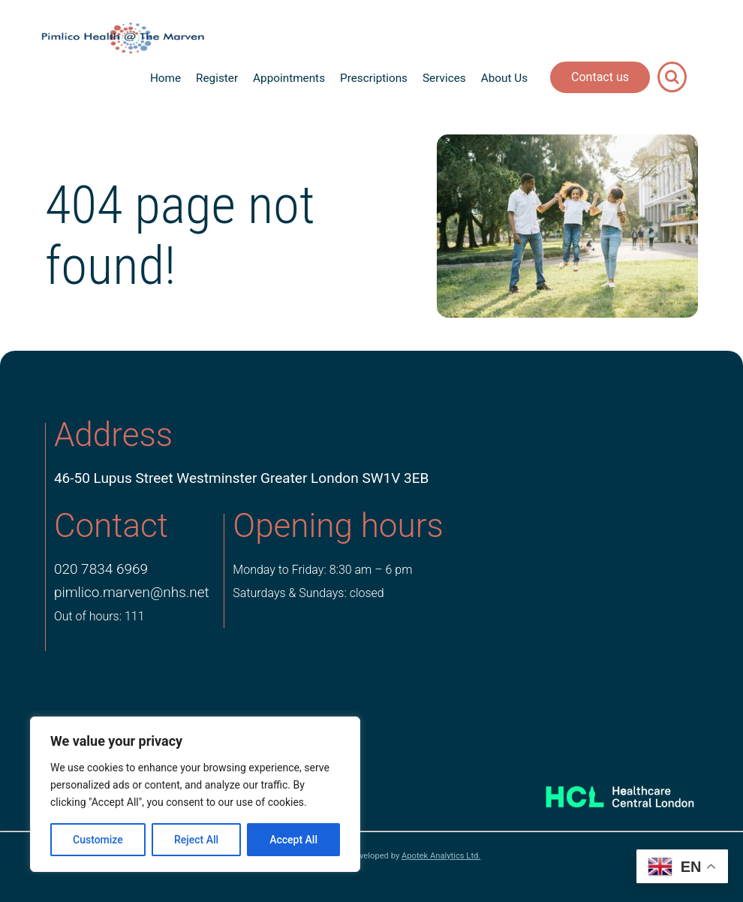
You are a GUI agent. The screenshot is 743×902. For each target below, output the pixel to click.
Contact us (600, 77)
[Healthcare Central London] (605, 792)
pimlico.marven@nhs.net (131, 592)
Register (217, 78)
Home (165, 78)
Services (444, 78)
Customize (98, 840)
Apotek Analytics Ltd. (441, 856)
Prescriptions (374, 78)
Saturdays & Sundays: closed (308, 593)
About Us (504, 78)
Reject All (196, 840)
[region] (195, 794)
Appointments (289, 78)
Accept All (293, 840)
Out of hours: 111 (99, 616)
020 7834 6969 (101, 569)
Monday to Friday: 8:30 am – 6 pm (322, 570)
